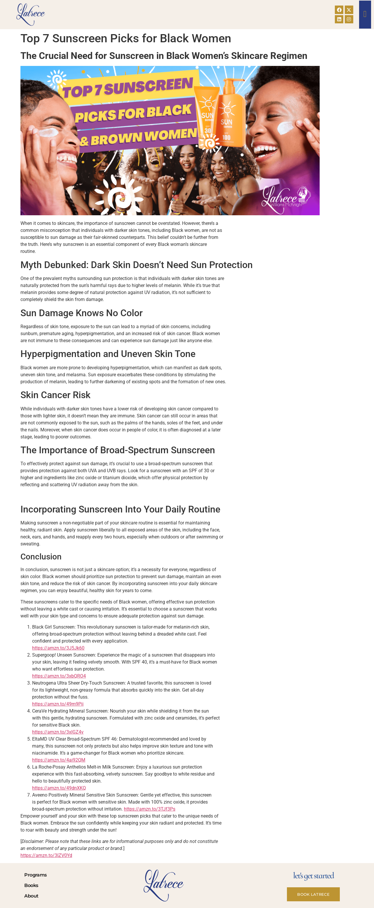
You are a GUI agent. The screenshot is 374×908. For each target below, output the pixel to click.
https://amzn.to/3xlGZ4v (58, 732)
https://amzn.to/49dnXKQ (59, 788)
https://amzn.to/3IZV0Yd (46, 855)
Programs (35, 875)
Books (31, 885)
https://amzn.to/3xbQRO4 (59, 676)
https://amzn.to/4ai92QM (58, 760)
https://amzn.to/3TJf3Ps (149, 809)
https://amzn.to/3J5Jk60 (58, 648)
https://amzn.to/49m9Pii (58, 704)
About (31, 896)
